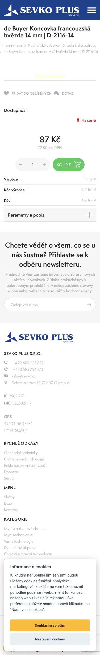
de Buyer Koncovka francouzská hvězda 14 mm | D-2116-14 (50, 51)
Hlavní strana (12, 45)
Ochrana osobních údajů (24, 458)
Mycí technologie (18, 534)
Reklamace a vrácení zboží (25, 465)
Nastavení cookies (50, 639)
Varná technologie (19, 541)
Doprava (11, 471)
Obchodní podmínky (21, 452)
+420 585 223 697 (23, 362)
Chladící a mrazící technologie (28, 553)
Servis (9, 478)
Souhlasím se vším (50, 625)
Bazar (8, 503)
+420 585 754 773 (23, 369)
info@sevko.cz (20, 376)
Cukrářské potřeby (81, 45)
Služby (9, 496)
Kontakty (11, 509)
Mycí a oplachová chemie (24, 528)
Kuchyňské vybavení (44, 45)
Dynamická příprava (20, 547)
